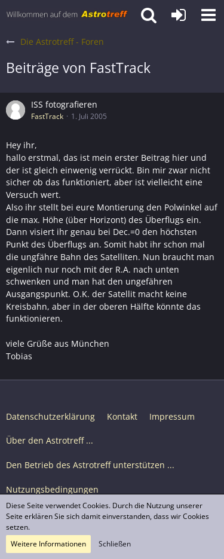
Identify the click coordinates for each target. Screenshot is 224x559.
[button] (208, 15)
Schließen (115, 544)
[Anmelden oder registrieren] (179, 15)
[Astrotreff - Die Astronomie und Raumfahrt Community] (67, 15)
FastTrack (47, 116)
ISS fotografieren (64, 104)
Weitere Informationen (48, 544)
